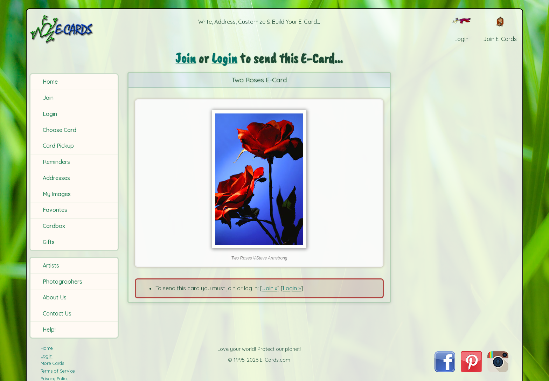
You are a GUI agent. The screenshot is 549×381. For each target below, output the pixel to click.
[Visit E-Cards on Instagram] (497, 370)
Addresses (56, 177)
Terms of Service (58, 371)
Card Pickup (58, 145)
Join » (269, 288)
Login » (292, 288)
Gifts (49, 241)
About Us (55, 297)
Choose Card (59, 129)
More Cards (52, 363)
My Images (57, 194)
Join (48, 97)
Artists (51, 265)
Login (50, 113)
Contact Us (57, 313)
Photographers (62, 281)
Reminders (56, 161)
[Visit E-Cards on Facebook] (445, 370)
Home (50, 81)
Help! (49, 329)
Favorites (55, 209)
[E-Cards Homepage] (73, 29)
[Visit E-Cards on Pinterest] (471, 370)
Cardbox (54, 225)
